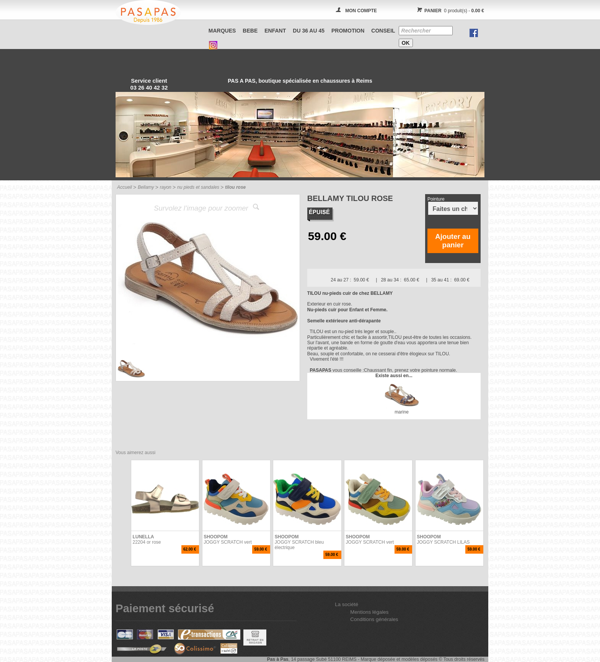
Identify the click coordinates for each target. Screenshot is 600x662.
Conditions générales (374, 619)
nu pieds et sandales (198, 187)
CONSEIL (383, 31)
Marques (222, 31)
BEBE (250, 31)
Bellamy (146, 187)
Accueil (124, 187)
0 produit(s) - (449, 10)
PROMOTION (347, 31)
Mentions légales (369, 612)
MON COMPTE (361, 10)
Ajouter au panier (452, 240)
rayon (165, 187)
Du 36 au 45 (308, 31)
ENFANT (275, 31)
